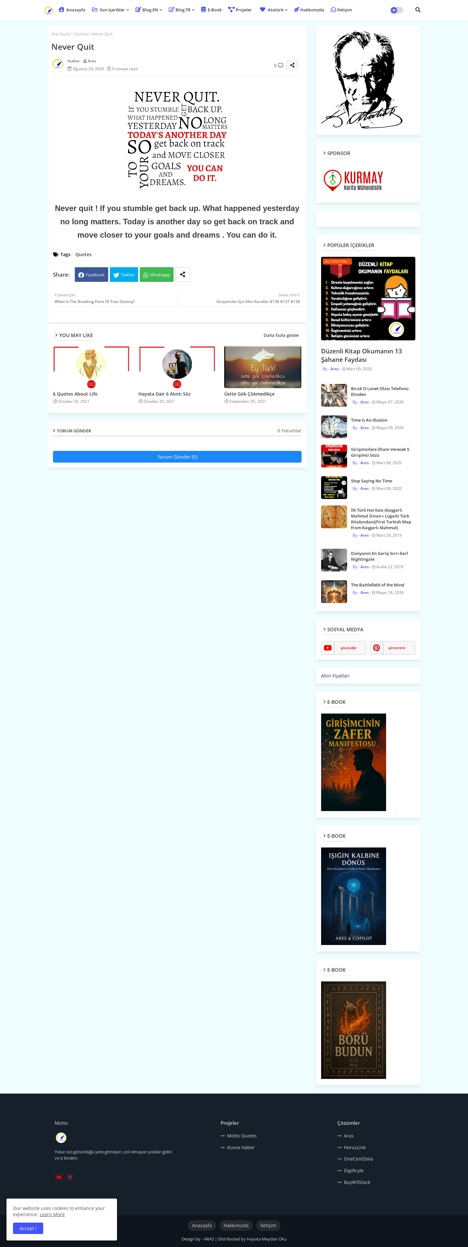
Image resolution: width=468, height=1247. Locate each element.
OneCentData (358, 1159)
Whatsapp (160, 275)
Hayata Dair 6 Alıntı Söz (164, 394)
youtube (348, 647)
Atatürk (270, 10)
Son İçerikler (108, 10)
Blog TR (179, 10)
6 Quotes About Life (75, 394)
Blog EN (147, 10)
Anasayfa (71, 10)
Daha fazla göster (281, 335)
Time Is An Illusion (369, 420)
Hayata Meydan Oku (267, 1239)
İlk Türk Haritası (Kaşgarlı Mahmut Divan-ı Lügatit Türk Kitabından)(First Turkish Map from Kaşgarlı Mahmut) (381, 519)
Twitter (128, 275)
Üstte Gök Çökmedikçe (249, 394)
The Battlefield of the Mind (377, 585)
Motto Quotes (242, 1136)
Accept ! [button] (28, 1228)
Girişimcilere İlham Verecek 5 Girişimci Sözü (380, 452)
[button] (417, 9)
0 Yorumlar (290, 430)
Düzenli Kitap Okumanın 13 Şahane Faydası (361, 355)
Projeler (240, 10)
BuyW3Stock (357, 1182)
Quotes (81, 34)
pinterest (397, 647)
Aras (349, 1136)
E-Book (211, 10)
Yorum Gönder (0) (177, 456)
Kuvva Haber (241, 1147)
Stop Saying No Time (371, 481)
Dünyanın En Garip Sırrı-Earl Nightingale (379, 556)
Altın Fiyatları (335, 676)
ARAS (209, 1239)
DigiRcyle (354, 1170)
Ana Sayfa (60, 34)
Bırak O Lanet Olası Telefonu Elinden (380, 391)
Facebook (95, 275)
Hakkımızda (309, 10)
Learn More (52, 1214)
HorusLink (355, 1147)
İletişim (341, 10)
